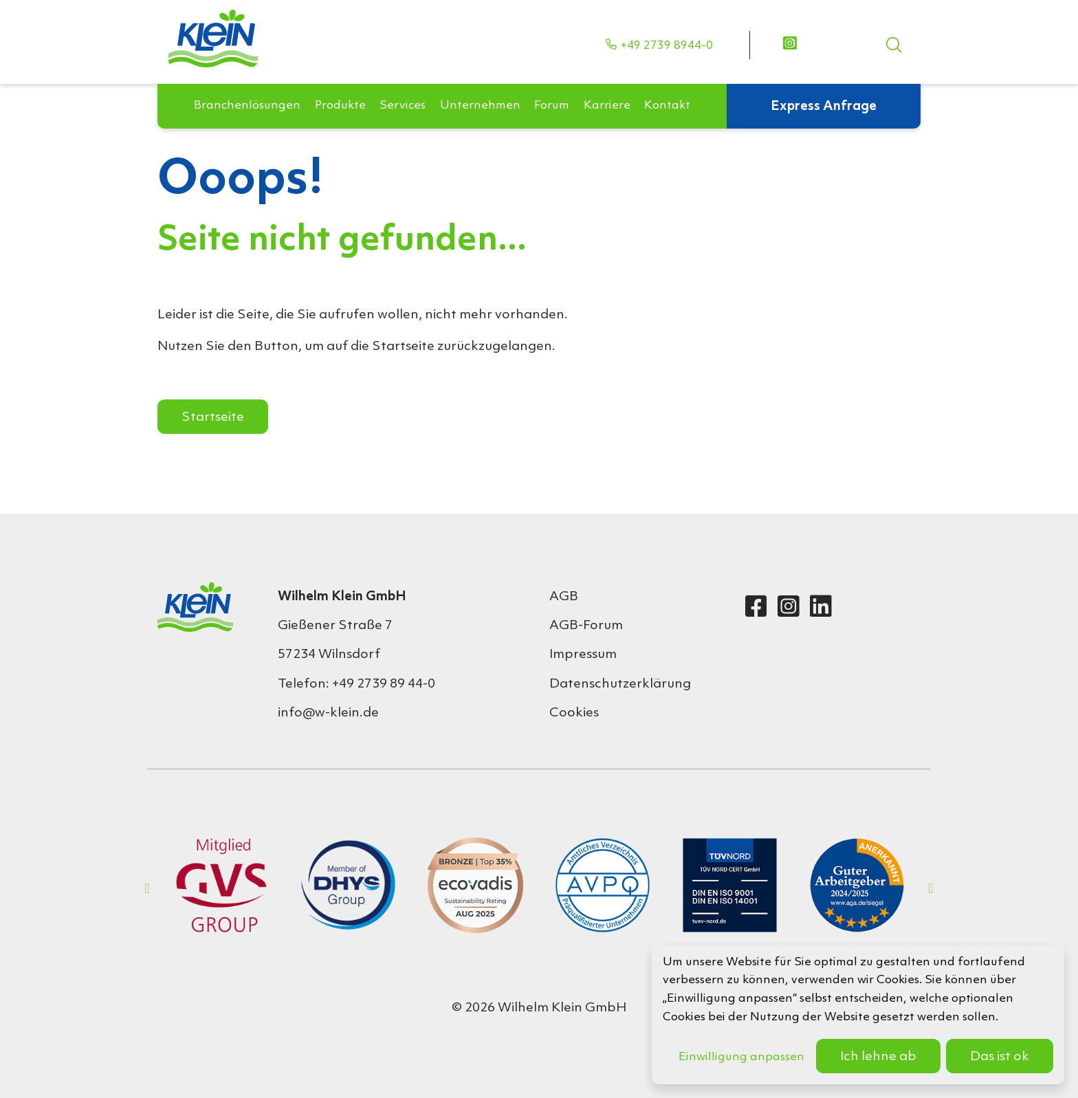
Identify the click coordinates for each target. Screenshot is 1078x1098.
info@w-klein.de (328, 713)
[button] (247, 85)
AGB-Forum (586, 626)
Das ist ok (999, 1057)
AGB (563, 597)
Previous (147, 888)
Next (931, 888)
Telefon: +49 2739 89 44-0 (356, 684)
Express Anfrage (824, 85)
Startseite (213, 417)
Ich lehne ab (878, 1057)
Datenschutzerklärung (620, 684)
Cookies (574, 713)
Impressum (583, 654)
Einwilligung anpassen (741, 1057)
